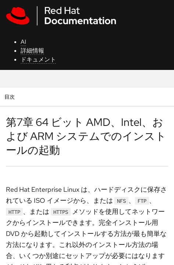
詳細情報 (32, 50)
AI (23, 42)
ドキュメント (38, 59)
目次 (10, 96)
